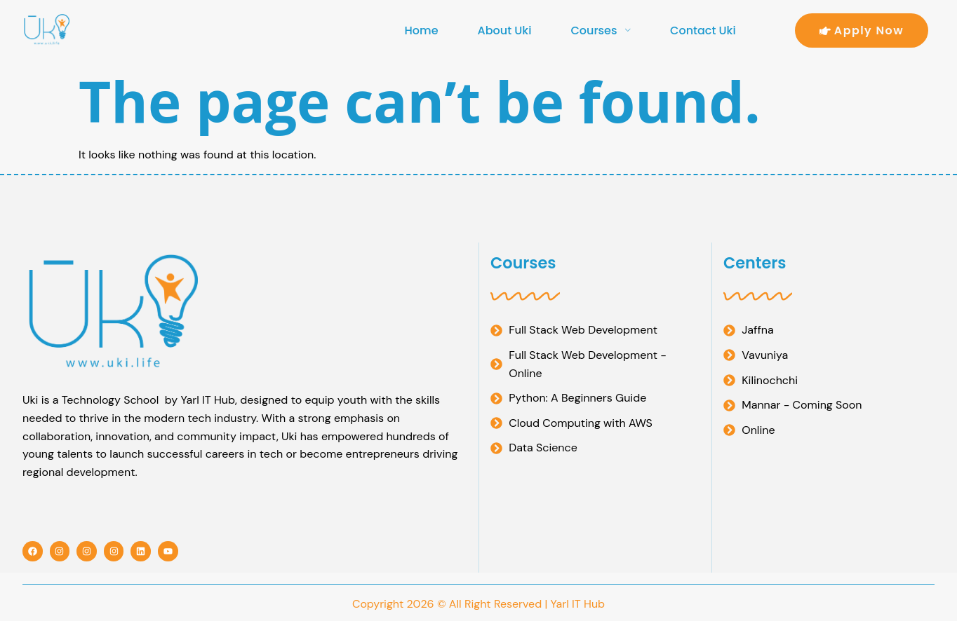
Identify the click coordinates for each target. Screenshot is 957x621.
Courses (600, 30)
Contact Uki (703, 30)
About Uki (505, 30)
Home (422, 30)
